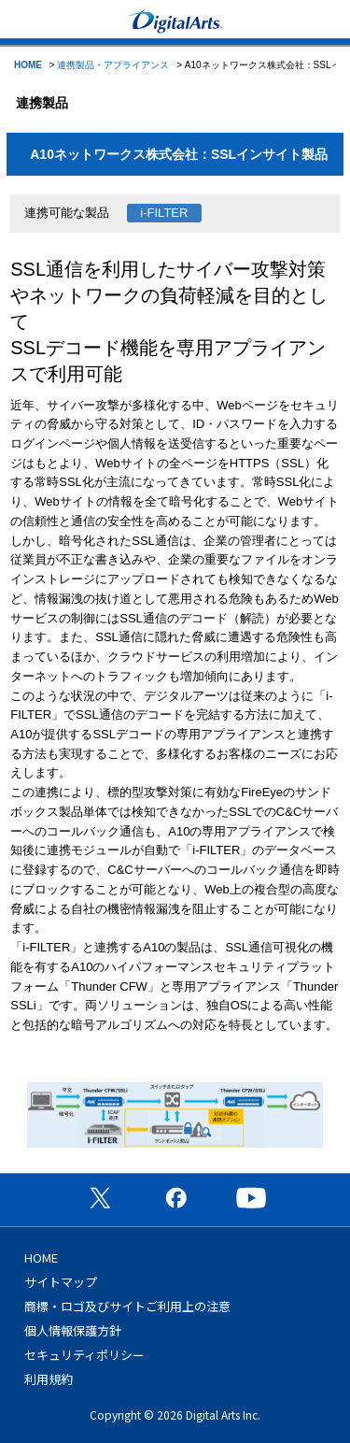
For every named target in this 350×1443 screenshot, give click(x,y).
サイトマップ (60, 1282)
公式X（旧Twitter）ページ (100, 1197)
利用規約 (48, 1379)
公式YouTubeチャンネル (251, 1197)
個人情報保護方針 (72, 1330)
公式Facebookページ (175, 1197)
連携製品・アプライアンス (113, 65)
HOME (28, 65)
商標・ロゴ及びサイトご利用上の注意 (127, 1306)
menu (23, 19)
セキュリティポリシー (84, 1355)
